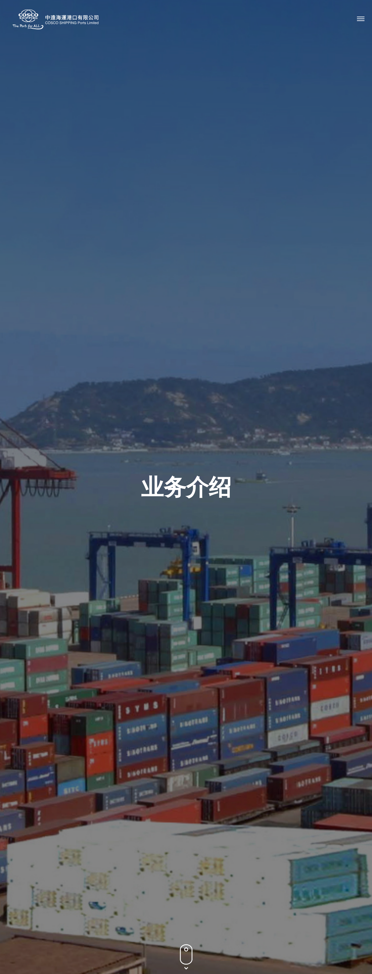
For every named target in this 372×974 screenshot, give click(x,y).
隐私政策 (295, 939)
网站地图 (351, 939)
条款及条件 (323, 939)
